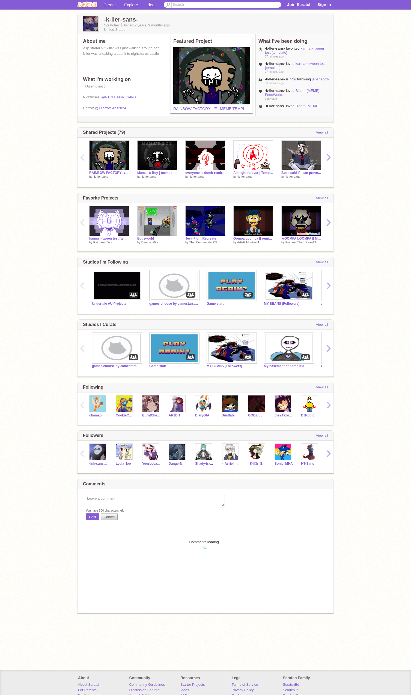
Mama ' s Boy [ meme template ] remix (157, 173)
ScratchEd (291, 684)
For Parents (87, 690)
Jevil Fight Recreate (200, 238)
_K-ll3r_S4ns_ (257, 464)
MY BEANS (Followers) (281, 304)
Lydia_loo (123, 464)
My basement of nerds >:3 (284, 366)
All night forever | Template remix (253, 173)
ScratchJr (290, 690)
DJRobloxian (310, 415)
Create (109, 4)
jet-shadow (320, 79)
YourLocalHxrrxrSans (151, 464)
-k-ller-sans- (101, 176)
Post (92, 517)
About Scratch (89, 684)
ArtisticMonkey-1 (248, 242)
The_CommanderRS (203, 242)
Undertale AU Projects (109, 304)
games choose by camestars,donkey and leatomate (173, 304)
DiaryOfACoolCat (204, 415)
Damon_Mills (150, 242)
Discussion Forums (144, 690)
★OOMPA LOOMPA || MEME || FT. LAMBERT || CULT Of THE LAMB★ (301, 238)
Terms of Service (245, 684)
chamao (95, 415)
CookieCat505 (125, 415)
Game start (215, 304)
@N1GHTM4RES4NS (118, 97)
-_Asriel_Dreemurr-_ (231, 464)
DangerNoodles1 (178, 464)
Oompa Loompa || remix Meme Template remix (253, 238)
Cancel (109, 517)
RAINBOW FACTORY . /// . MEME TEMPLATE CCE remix (222, 109)
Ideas (152, 4)
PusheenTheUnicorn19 (300, 242)
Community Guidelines (147, 684)
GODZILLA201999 (257, 415)
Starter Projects (192, 684)
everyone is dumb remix (204, 173)
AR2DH (174, 415)
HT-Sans (307, 464)
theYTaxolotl (284, 415)
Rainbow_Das (102, 242)
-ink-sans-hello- (98, 464)
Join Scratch (299, 4)
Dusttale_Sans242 (231, 415)
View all (322, 132)
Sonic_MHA (284, 464)
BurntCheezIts (151, 415)
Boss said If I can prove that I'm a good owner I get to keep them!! (301, 173)
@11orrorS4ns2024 (110, 108)
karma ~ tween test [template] (109, 238)
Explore (131, 4)
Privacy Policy (243, 690)
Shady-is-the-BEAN (204, 464)
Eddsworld (145, 238)
